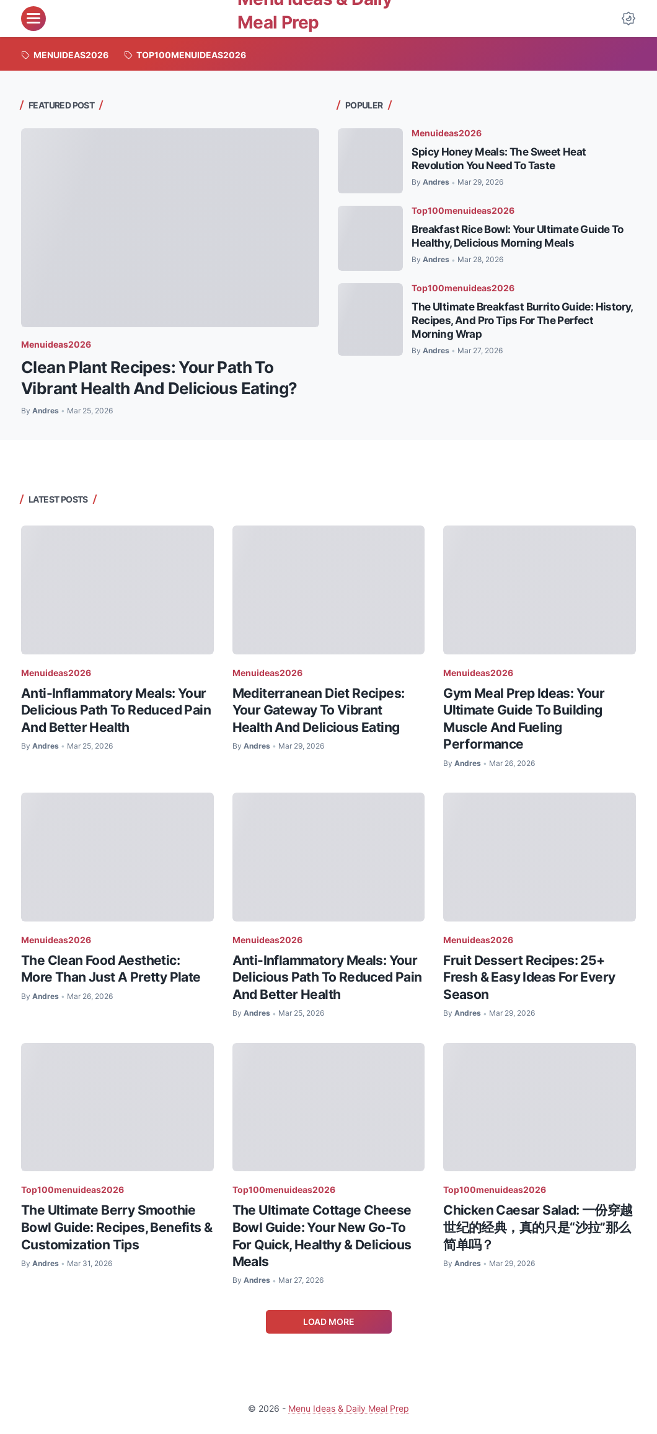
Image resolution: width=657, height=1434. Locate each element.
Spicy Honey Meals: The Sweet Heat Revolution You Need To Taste (499, 158)
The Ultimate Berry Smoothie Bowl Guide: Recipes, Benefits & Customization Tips (116, 1227)
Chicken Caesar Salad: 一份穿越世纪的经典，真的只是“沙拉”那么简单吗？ (537, 1227)
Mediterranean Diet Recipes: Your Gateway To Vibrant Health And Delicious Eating (318, 710)
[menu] (33, 18)
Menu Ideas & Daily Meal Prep (348, 1408)
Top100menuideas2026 (463, 210)
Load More (329, 1321)
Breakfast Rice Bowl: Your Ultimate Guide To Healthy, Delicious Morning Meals (517, 235)
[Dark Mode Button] (628, 18)
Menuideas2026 (56, 344)
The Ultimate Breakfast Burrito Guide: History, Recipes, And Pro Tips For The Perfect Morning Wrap (522, 320)
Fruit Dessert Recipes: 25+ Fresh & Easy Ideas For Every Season (529, 977)
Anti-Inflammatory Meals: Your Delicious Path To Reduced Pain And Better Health (116, 710)
